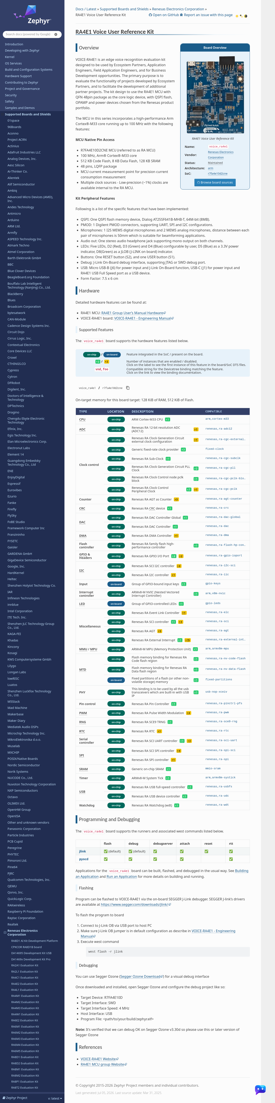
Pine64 (12, 240)
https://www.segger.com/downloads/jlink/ (134, 904)
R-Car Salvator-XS (22, 574)
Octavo (13, 170)
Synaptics (14, 874)
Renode (13, 734)
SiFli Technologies (20, 817)
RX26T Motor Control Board (29, 532)
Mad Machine (17, 80)
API (7, 1063)
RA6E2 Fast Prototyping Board (30, 491)
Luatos (12, 57)
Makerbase (16, 87)
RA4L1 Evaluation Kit (24, 362)
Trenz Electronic (19, 919)
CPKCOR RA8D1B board (26, 320)
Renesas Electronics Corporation (21, 305)
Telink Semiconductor (23, 893)
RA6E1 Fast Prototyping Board (30, 485)
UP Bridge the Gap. (21, 944)
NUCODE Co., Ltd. (20, 150)
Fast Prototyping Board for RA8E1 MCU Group (33, 499)
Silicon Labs (16, 823)
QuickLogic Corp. (20, 271)
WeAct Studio (17, 1005)
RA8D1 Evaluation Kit (24, 430)
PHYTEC (13, 227)
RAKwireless (16, 278)
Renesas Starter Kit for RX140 (30, 593)
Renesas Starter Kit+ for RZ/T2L (31, 674)
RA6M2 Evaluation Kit (25, 405)
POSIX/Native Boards (23, 131)
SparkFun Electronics (23, 849)
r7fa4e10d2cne (218, 173)
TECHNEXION (17, 887)
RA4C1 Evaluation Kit (24, 350)
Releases (11, 1047)
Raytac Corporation (21, 291)
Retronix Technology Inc (25, 741)
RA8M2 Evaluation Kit (25, 448)
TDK (10, 880)
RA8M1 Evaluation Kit (25, 442)
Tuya (11, 925)
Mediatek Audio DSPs (23, 100)
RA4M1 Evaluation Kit (25, 368)
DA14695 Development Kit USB (31, 326)
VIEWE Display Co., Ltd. (24, 970)
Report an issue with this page (208, 15)
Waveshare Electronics (24, 982)
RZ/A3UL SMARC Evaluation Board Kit (35, 615)
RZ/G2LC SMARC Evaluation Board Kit (35, 627)
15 (188, 640)
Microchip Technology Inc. (26, 106)
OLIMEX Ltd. (16, 176)
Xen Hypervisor (19, 1031)
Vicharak (14, 963)
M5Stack (14, 74)
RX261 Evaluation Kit (24, 466)
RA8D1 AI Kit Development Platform (34, 313)
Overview (19, 710)
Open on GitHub (165, 15)
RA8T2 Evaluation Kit (24, 460)
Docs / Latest (86, 9)
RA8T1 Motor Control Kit (27, 544)
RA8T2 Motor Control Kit (27, 550)
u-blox (12, 931)
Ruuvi (12, 759)
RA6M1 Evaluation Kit (25, 399)
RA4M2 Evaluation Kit (25, 375)
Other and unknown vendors (28, 195)
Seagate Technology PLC (25, 772)
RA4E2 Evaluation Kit (24, 356)
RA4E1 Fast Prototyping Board (30, 479)
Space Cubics (17, 766)
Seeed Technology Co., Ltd (27, 785)
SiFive (12, 810)
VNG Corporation (20, 976)
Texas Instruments (21, 906)
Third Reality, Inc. (20, 900)
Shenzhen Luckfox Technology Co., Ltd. (29, 66)
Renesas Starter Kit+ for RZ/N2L (31, 662)
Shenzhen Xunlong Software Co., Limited (31, 1039)
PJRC (11, 246)
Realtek (13, 297)
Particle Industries (21, 208)
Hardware (18, 716)
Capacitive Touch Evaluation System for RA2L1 (34, 601)
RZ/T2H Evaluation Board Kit (29, 668)
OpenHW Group (19, 182)
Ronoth (13, 747)
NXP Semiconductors (23, 163)
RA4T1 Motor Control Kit (27, 538)
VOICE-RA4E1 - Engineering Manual (142, 318)
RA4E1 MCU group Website (102, 1064)
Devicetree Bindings (19, 1076)
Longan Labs (17, 45)
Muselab (14, 119)
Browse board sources (216, 182)
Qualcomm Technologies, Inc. (29, 252)
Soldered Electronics (22, 842)
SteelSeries (15, 868)
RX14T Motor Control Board (29, 525)
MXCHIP (13, 125)
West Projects (14, 1082)
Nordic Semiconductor (24, 138)
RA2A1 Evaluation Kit (24, 338)
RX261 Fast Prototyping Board (30, 519)
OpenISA (14, 189)
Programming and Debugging (30, 722)
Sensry (12, 798)
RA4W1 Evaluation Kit (25, 387)
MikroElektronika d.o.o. (24, 112)
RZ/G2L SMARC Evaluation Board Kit (34, 621)
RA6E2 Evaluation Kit (24, 393)
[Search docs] (32, 34)
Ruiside (13, 753)
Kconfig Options (16, 1070)
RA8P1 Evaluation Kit (24, 454)
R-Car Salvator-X (21, 568)
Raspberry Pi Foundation (25, 284)
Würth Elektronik (20, 999)
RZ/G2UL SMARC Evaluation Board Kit (33, 635)
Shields (13, 804)
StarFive (13, 861)
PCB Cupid (15, 214)
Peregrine (15, 221)
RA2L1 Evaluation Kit (24, 344)
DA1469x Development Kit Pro (30, 332)
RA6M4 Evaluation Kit (25, 417)
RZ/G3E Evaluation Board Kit (29, 643)
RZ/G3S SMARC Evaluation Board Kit (34, 649)
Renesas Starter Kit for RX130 (30, 587)
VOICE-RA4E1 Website (98, 1059)
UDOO (12, 938)
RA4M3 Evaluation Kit (25, 381)
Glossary (11, 1089)
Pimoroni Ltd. (17, 233)
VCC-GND (14, 957)
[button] (56, 34)
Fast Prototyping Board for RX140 (33, 507)
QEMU (12, 259)
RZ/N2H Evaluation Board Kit (29, 656)
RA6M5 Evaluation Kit (25, 424)
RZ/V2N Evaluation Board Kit (29, 698)
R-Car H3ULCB (20, 556)
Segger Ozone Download (140, 976)
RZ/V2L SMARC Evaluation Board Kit (34, 692)
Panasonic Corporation (24, 201)
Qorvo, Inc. (15, 265)
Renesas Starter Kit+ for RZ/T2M (32, 680)
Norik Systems (18, 144)
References (20, 728)
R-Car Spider (19, 580)
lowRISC (13, 51)
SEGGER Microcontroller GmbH (30, 791)
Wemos (13, 1012)
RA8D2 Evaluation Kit (24, 436)
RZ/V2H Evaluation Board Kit (29, 686)
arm (210, 168)
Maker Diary (16, 93)
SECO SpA (15, 779)
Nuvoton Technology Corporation (32, 157)
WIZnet (13, 1024)
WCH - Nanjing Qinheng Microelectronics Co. (25, 991)
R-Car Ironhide (20, 562)
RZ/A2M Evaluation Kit (25, 609)
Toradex (13, 912)
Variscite (14, 950)
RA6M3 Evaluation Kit (25, 411)
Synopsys (14, 836)
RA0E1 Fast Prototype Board (29, 472)
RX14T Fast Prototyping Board (30, 513)
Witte (11, 1018)
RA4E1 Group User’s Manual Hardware (132, 313)
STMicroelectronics (21, 855)
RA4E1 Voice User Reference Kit (31, 704)
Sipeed (12, 830)
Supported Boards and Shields (124, 9)
